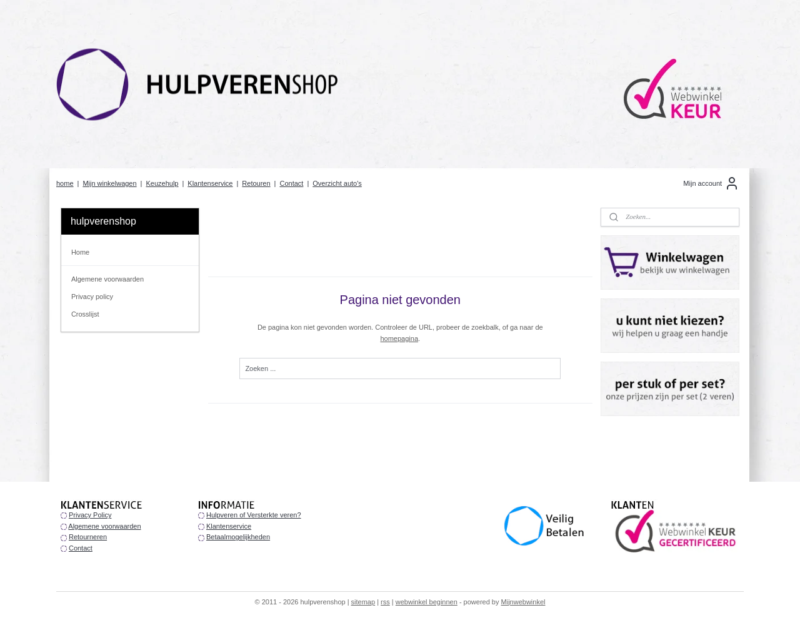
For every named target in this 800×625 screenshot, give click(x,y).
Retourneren (88, 537)
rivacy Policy (92, 515)
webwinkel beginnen (427, 602)
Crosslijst (85, 314)
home (65, 183)
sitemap (363, 602)
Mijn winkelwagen (109, 183)
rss (385, 602)
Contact (291, 183)
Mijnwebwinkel (523, 602)
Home (80, 252)
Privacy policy (92, 296)
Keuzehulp (162, 183)
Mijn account (711, 183)
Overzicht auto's (337, 183)
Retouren (256, 183)
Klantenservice (210, 183)
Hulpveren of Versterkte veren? (253, 515)
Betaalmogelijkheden (238, 537)
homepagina (399, 338)
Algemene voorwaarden (107, 279)
